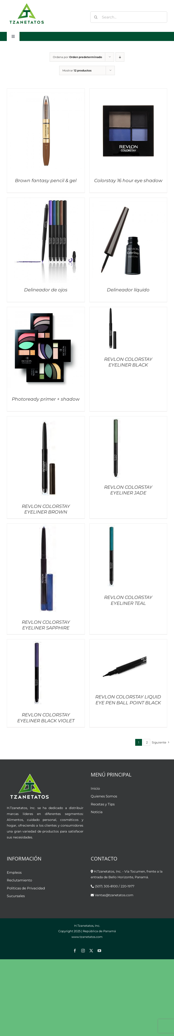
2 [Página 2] (147, 742)
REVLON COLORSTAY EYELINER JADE (128, 490)
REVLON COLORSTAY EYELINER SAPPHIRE (46, 625)
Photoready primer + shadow (46, 399)
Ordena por (77, 57)
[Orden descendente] (119, 57)
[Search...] (128, 17)
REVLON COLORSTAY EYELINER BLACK (128, 362)
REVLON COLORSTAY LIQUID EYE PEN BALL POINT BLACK (128, 699)
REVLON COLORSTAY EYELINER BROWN (46, 509)
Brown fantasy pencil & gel (45, 180)
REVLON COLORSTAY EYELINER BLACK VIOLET (45, 717)
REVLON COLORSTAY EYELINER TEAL (128, 600)
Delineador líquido (128, 290)
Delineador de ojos (45, 290)
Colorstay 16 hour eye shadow (128, 180)
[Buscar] (96, 17)
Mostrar (76, 70)
